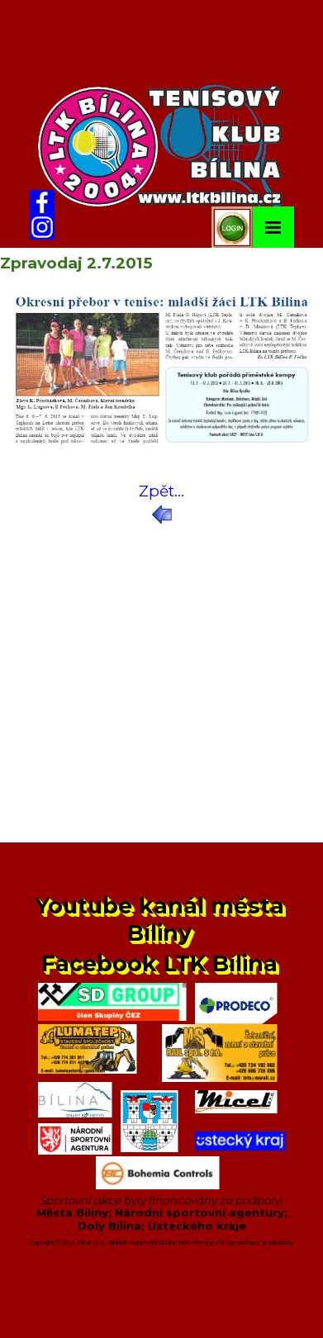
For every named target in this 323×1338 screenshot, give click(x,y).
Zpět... (161, 491)
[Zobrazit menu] (273, 227)
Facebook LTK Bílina (159, 963)
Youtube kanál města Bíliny (163, 919)
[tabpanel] (161, 503)
